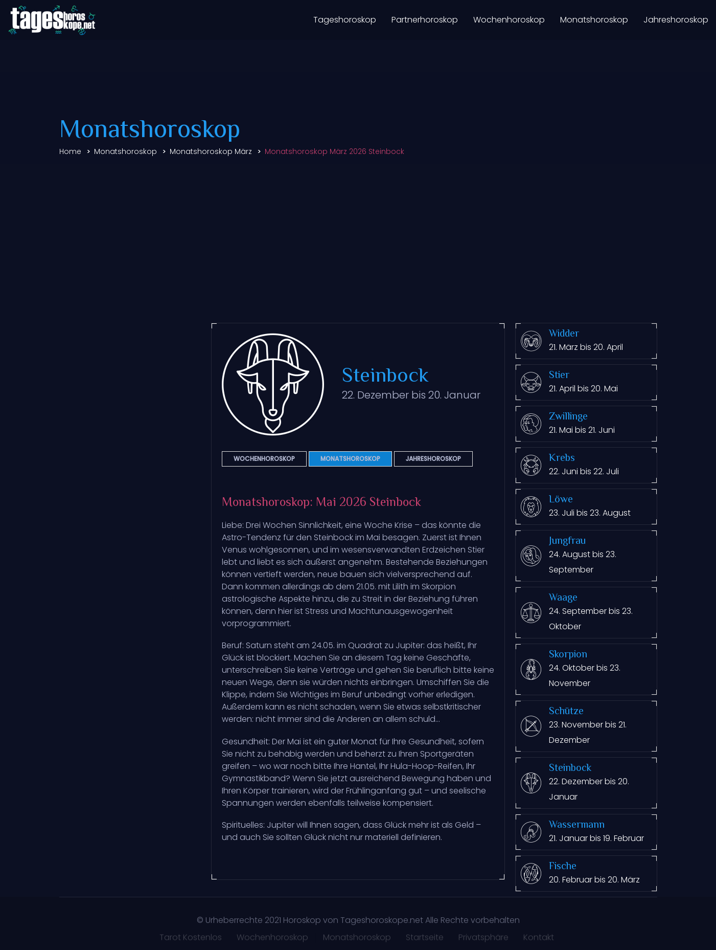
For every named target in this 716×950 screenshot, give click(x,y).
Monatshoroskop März (211, 151)
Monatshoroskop (594, 20)
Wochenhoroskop (509, 20)
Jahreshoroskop (675, 20)
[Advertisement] (358, 241)
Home (70, 151)
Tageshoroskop (344, 20)
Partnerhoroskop (424, 20)
